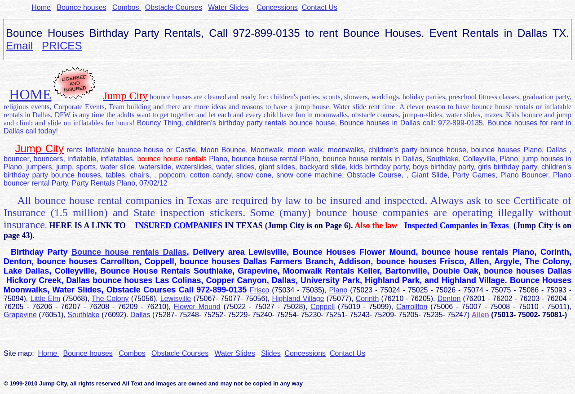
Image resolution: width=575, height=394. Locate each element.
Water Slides (228, 7)
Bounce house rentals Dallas (129, 252)
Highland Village (298, 298)
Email (19, 46)
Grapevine (20, 315)
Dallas (140, 315)
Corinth (367, 298)
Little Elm (46, 298)
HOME (30, 94)
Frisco (260, 290)
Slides (271, 353)
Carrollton (411, 306)
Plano (338, 290)
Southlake (83, 315)
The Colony (110, 298)
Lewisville (175, 298)
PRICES (62, 46)
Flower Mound (197, 306)
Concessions (277, 7)
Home (41, 7)
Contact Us (319, 7)
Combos (126, 7)
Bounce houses (81, 7)
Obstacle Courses (173, 7)
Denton (449, 298)
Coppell (322, 306)
